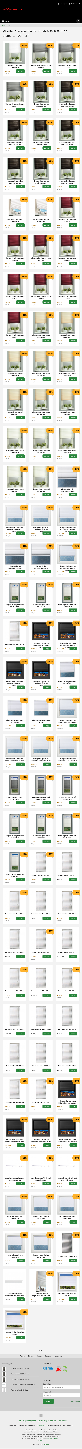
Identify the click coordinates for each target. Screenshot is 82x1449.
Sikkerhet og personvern (47, 1421)
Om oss (39, 1356)
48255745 (43, 1426)
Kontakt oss (58, 1356)
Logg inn (48, 1356)
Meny (5, 21)
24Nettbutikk (45, 1445)
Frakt (19, 1421)
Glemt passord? (75, 1401)
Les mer (42, 1439)
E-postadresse (47, 1384)
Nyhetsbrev (63, 1421)
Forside (4, 25)
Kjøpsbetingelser (29, 1421)
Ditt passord (47, 1392)
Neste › (40, 1350)
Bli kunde (31, 1356)
